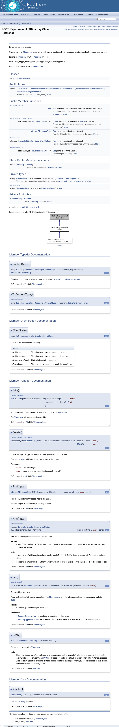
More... (50, 94)
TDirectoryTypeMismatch (27, 617)
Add (54, 108)
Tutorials (36, 14)
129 (26, 565)
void (49, 108)
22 (26, 666)
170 (26, 421)
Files (91, 15)
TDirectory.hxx (37, 66)
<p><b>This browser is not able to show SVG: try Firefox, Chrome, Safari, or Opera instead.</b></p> (59, 228)
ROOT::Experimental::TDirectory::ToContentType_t (36, 302)
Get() (13, 598)
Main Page (25, 14)
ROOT (3, 23)
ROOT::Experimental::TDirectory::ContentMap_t (35, 269)
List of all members (79, 27)
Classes (89, 27)
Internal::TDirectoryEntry (41, 131)
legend (59, 245)
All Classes (79, 15)
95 (26, 475)
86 (26, 309)
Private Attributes (99, 30)
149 (26, 623)
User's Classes (49, 14)
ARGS (82, 121)
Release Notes (102, 14)
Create (55, 121)
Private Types (89, 30)
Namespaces (64, 15)
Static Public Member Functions (74, 30)
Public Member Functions (110, 27)
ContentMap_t (22, 178)
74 (26, 704)
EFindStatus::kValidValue (39, 89)
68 (24, 66)
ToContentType (23, 78)
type (60, 188)
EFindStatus (22, 89)
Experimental (13, 23)
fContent (27, 198)
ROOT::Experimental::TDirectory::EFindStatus (35, 335)
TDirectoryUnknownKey (26, 614)
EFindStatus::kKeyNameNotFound (90, 89)
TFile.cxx (36, 666)
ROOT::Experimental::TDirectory (24, 638)
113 (26, 369)
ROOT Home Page (10, 14)
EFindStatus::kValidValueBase (62, 89)
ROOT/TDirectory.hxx (31, 206)
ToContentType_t (39, 121)
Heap (29, 164)
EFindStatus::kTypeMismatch (29, 91)
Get (54, 150)
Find (54, 131)
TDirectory (25, 23)
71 (26, 283)
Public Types (97, 27)
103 (26, 507)
